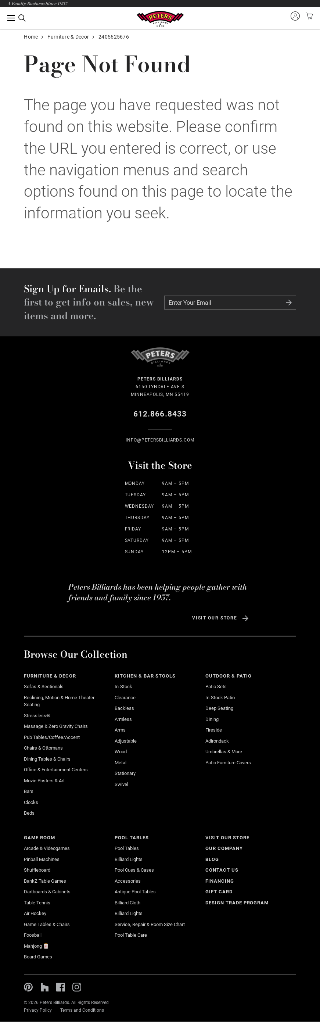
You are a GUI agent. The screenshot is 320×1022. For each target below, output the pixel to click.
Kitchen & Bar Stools (145, 676)
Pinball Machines (42, 859)
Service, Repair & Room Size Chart (150, 924)
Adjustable (126, 741)
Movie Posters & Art (44, 780)
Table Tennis (37, 902)
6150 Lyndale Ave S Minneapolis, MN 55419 (160, 386)
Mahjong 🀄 (36, 946)
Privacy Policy (38, 1010)
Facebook (60, 987)
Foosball (33, 935)
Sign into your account (295, 15)
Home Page (160, 19)
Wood (121, 751)
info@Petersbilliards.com (160, 440)
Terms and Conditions (82, 1010)
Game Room (39, 837)
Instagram (76, 987)
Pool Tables (132, 837)
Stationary (125, 773)
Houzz (44, 987)
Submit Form (288, 303)
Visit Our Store (214, 618)
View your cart (308, 15)
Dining (212, 719)
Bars (28, 791)
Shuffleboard (37, 870)
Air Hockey (35, 913)
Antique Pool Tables (135, 891)
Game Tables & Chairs (47, 924)
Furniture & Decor (68, 37)
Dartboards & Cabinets (47, 891)
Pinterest (28, 987)
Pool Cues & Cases (134, 870)
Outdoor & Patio (228, 676)
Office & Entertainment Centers (56, 769)
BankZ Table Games (45, 881)
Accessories (128, 881)
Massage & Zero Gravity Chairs (56, 726)
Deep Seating (219, 708)
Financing (219, 881)
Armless (123, 719)
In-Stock (123, 686)
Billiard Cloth (127, 902)
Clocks (31, 802)
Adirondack (217, 741)
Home (31, 37)
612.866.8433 (160, 414)
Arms (120, 730)
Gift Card (219, 891)
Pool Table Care (131, 935)
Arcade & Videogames (47, 848)
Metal (120, 762)
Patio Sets (216, 686)
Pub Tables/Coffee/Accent (52, 737)
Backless (124, 708)
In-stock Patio (220, 697)
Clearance (125, 697)
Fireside (213, 730)
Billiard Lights (129, 859)
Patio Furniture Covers (228, 762)
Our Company (224, 848)
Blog (212, 859)
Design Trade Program (237, 902)
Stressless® (37, 715)
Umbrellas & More (223, 751)
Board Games (38, 957)
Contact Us (221, 870)
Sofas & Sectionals (44, 686)
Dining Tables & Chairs (47, 759)
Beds (29, 813)
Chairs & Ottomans (43, 748)
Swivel (121, 784)
